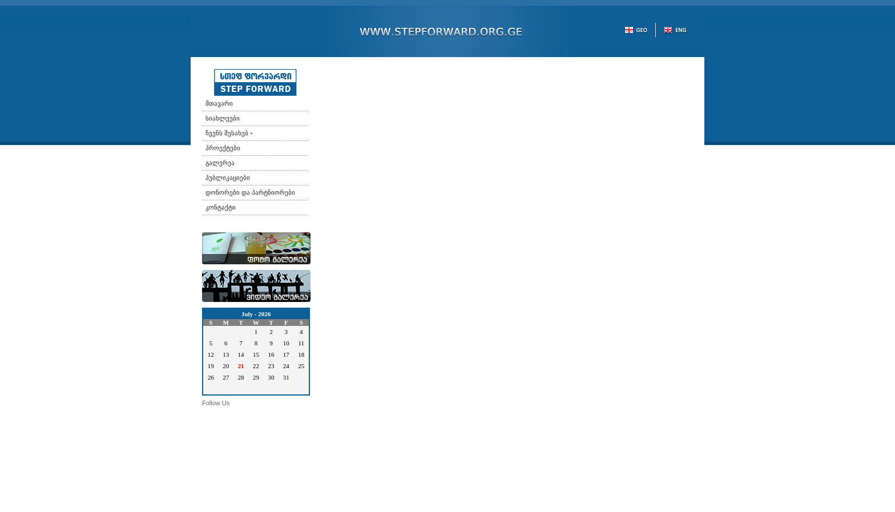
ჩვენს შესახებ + (229, 133)
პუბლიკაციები (227, 177)
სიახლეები (222, 118)
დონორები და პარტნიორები (250, 192)
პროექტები (222, 147)
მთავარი (219, 103)
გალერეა (220, 162)
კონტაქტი (220, 207)
